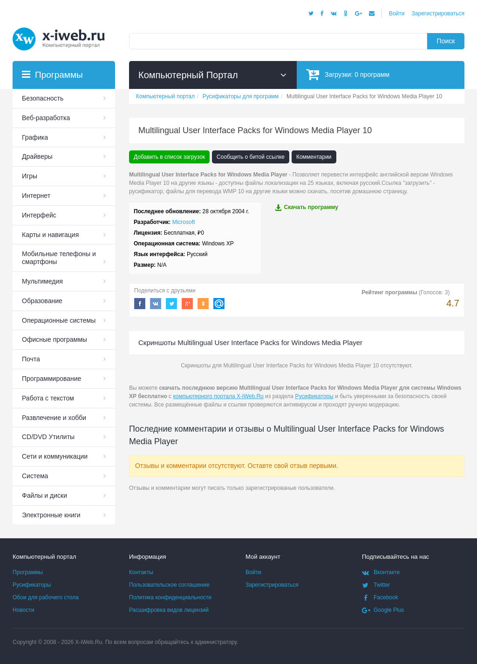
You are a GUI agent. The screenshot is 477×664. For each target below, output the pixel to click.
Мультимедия (42, 281)
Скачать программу (306, 207)
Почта (31, 359)
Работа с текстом (48, 398)
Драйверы (37, 156)
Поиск (446, 41)
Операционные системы (58, 320)
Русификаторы (314, 396)
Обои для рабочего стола (46, 597)
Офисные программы (54, 339)
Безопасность (42, 98)
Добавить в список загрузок (169, 157)
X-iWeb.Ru (88, 642)
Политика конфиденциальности (170, 597)
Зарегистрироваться (438, 13)
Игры (29, 176)
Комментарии (314, 157)
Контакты (141, 572)
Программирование (51, 378)
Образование (42, 301)
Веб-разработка (46, 118)
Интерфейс (39, 215)
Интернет (36, 195)
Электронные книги (51, 515)
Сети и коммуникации (55, 456)
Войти (397, 13)
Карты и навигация (50, 234)
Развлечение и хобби (54, 417)
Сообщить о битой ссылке (251, 157)
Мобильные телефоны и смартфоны (59, 257)
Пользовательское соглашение (169, 585)
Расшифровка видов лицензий (169, 610)
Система (35, 476)
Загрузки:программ (347, 74)
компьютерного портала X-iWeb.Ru (218, 396)
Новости (23, 610)
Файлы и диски (44, 495)
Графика (35, 137)
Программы (28, 572)
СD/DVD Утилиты (48, 436)
